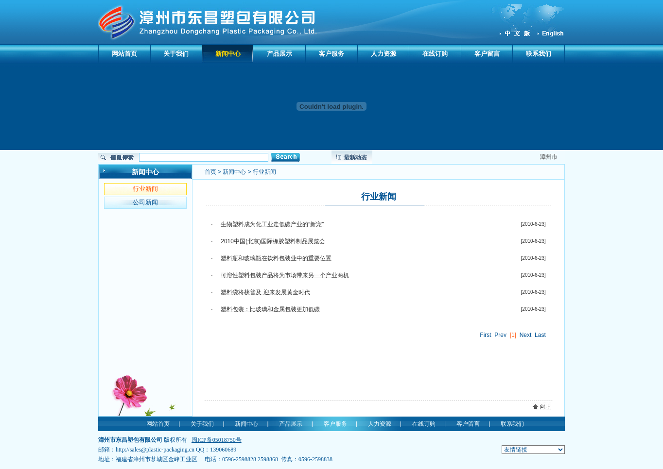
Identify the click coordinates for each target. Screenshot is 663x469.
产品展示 (279, 53)
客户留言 (487, 53)
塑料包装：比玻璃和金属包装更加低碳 (270, 309)
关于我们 (176, 53)
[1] (513, 335)
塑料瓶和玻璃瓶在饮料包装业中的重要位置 (276, 258)
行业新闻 (145, 188)
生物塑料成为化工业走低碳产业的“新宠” (272, 224)
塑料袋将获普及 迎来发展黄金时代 (265, 292)
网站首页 (124, 53)
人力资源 (383, 53)
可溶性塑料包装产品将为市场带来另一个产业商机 (285, 275)
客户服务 (331, 53)
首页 (210, 171)
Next (526, 335)
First (485, 335)
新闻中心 (228, 53)
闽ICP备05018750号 (217, 439)
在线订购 (435, 53)
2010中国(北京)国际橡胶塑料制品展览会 (273, 241)
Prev (500, 335)
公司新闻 (145, 202)
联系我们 (538, 53)
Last (540, 335)
